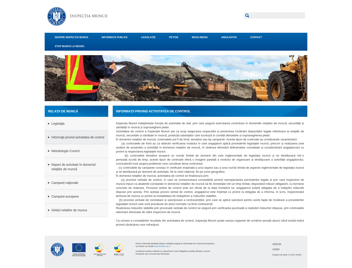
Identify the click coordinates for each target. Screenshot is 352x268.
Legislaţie (58, 123)
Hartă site (277, 244)
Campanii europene (65, 196)
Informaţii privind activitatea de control (77, 137)
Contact (276, 249)
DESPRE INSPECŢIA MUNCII (71, 37)
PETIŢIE (173, 37)
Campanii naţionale (64, 183)
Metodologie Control (65, 151)
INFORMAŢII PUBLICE (115, 37)
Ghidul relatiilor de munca (69, 210)
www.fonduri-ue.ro (162, 246)
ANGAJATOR (229, 37)
